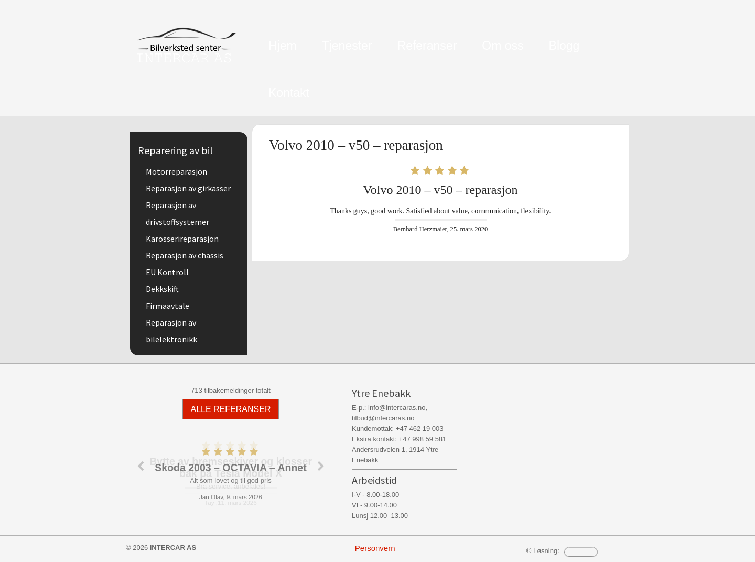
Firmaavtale (167, 305)
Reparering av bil (175, 150)
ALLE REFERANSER (231, 409)
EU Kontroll (167, 272)
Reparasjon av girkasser (188, 188)
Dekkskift (162, 289)
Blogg (564, 45)
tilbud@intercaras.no (383, 418)
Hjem (282, 45)
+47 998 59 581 (423, 439)
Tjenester (347, 45)
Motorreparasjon (176, 171)
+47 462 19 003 (420, 429)
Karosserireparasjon (182, 238)
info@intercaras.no (396, 408)
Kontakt (288, 93)
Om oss (502, 45)
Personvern (375, 548)
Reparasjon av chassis (184, 255)
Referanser (427, 45)
